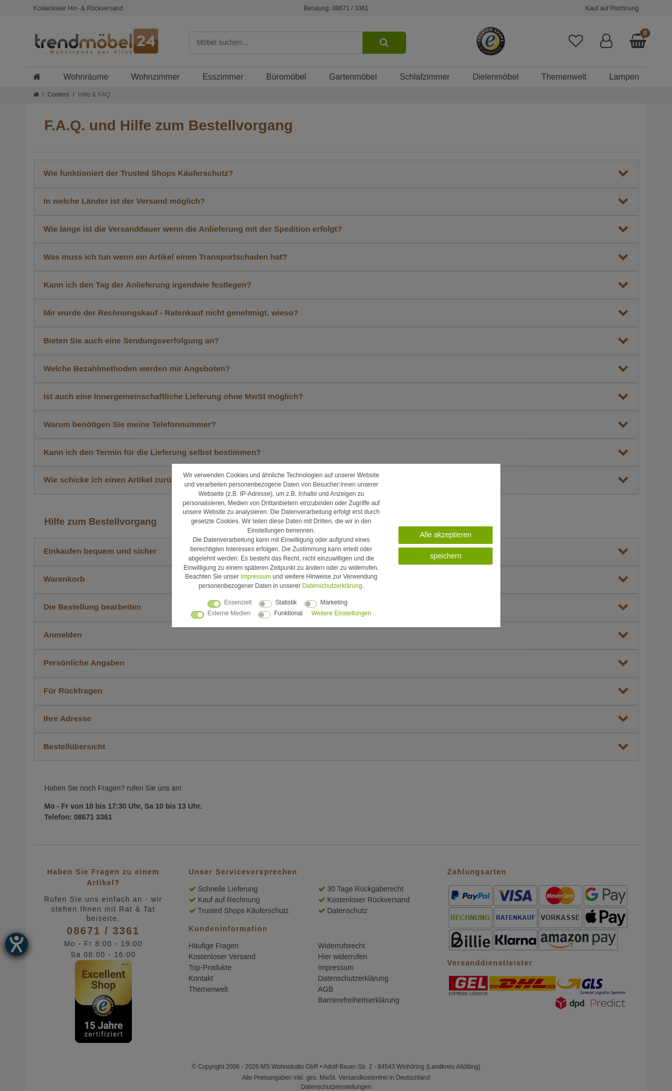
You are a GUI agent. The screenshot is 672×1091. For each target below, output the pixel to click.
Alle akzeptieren (446, 535)
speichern (445, 555)
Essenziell (238, 602)
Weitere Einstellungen (341, 613)
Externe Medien (228, 613)
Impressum (256, 576)
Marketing (333, 602)
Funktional (288, 613)
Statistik (286, 602)
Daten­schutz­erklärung (332, 585)
